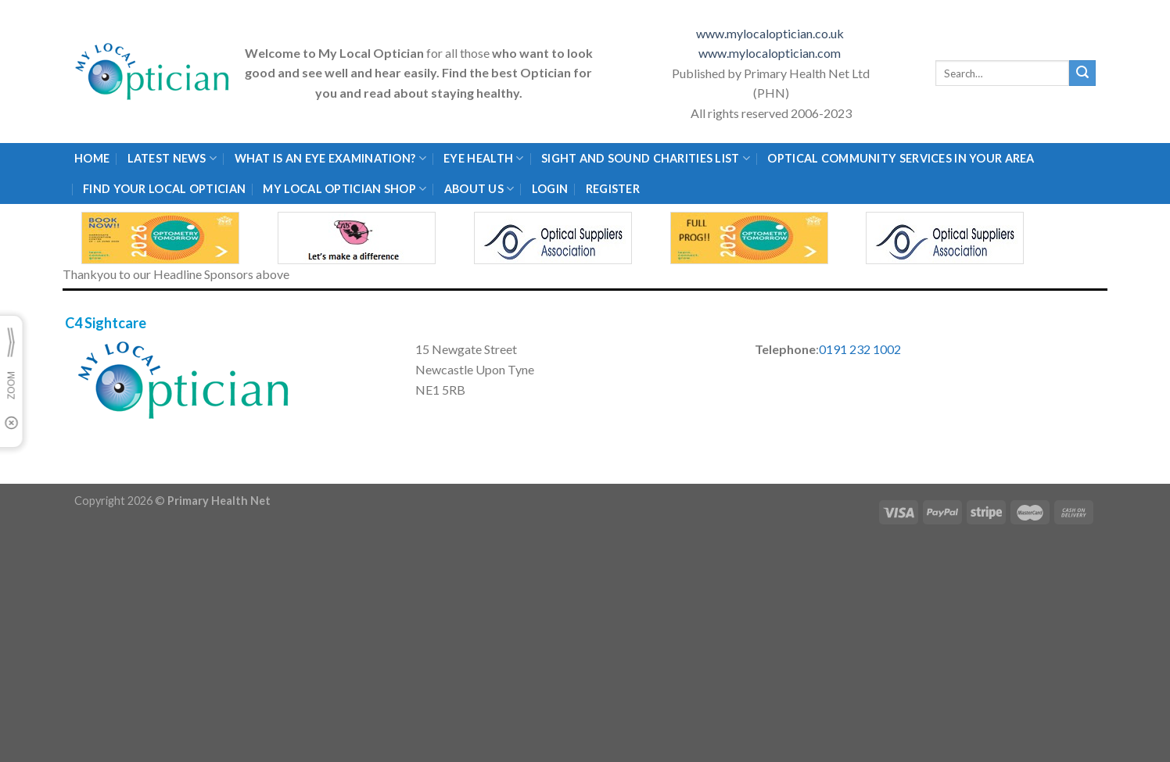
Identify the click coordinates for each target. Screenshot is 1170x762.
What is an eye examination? (330, 158)
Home (91, 158)
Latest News (172, 158)
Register (613, 188)
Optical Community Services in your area (900, 158)
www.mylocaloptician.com (770, 52)
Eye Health (483, 158)
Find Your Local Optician (164, 188)
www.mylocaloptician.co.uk (771, 33)
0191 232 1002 (860, 349)
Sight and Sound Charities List (645, 158)
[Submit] (1082, 73)
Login (550, 188)
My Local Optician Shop (344, 188)
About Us (479, 188)
